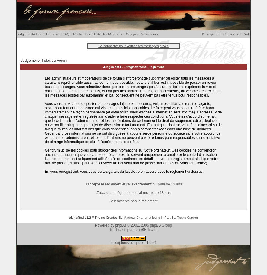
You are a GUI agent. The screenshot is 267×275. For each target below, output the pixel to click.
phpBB (120, 225)
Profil (246, 34)
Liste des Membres (108, 34)
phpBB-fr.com (147, 230)
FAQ (66, 34)
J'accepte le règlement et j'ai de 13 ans (133, 193)
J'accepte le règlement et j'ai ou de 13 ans (133, 184)
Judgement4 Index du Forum (38, 34)
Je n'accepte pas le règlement (133, 201)
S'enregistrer (210, 34)
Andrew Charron (136, 217)
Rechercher (81, 34)
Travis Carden (187, 217)
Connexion (231, 34)
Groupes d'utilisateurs (142, 34)
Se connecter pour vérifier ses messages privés (133, 46)
